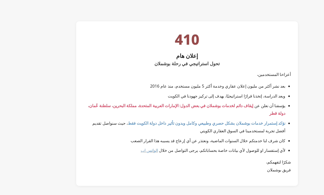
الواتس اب (124, 150)
